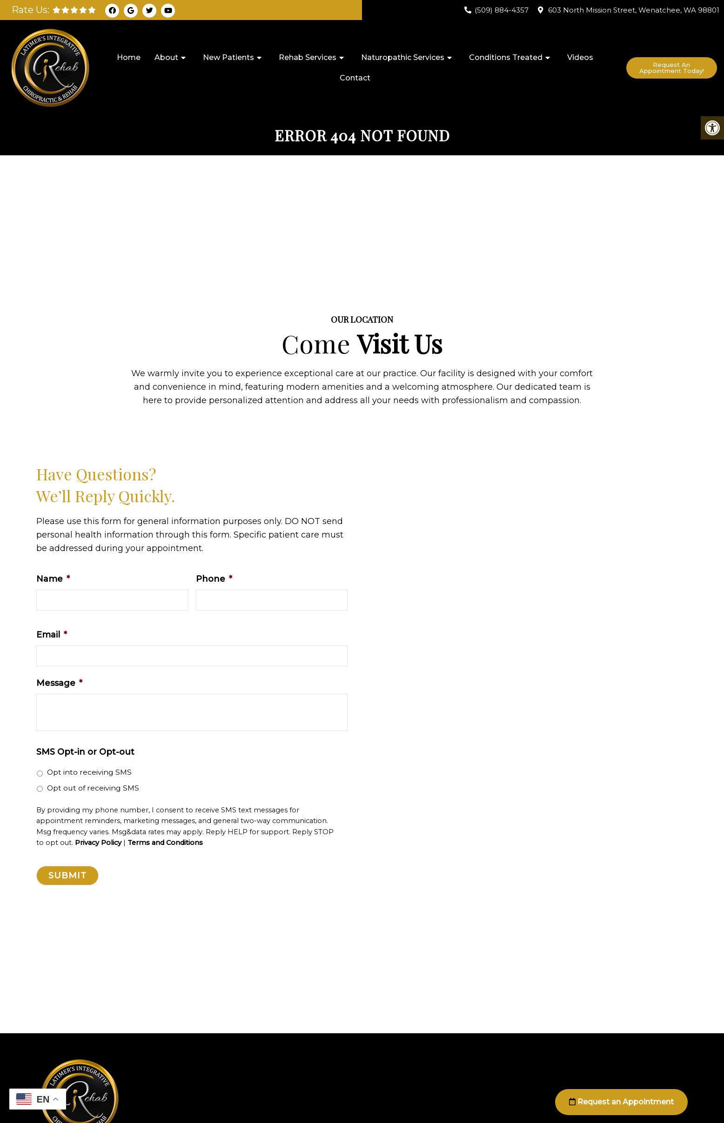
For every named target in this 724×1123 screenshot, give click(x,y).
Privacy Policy (98, 842)
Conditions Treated (506, 57)
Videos (580, 57)
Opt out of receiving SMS (93, 788)
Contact (355, 77)
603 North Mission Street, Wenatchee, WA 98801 (633, 10)
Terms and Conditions (165, 842)
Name (53, 579)
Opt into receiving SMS (89, 772)
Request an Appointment (621, 1101)
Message (59, 683)
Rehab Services (307, 57)
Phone (214, 579)
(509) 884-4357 (502, 10)
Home (129, 57)
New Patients (228, 57)
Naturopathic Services (402, 57)
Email (51, 635)
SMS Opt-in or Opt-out (85, 752)
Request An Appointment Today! (671, 67)
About (166, 57)
